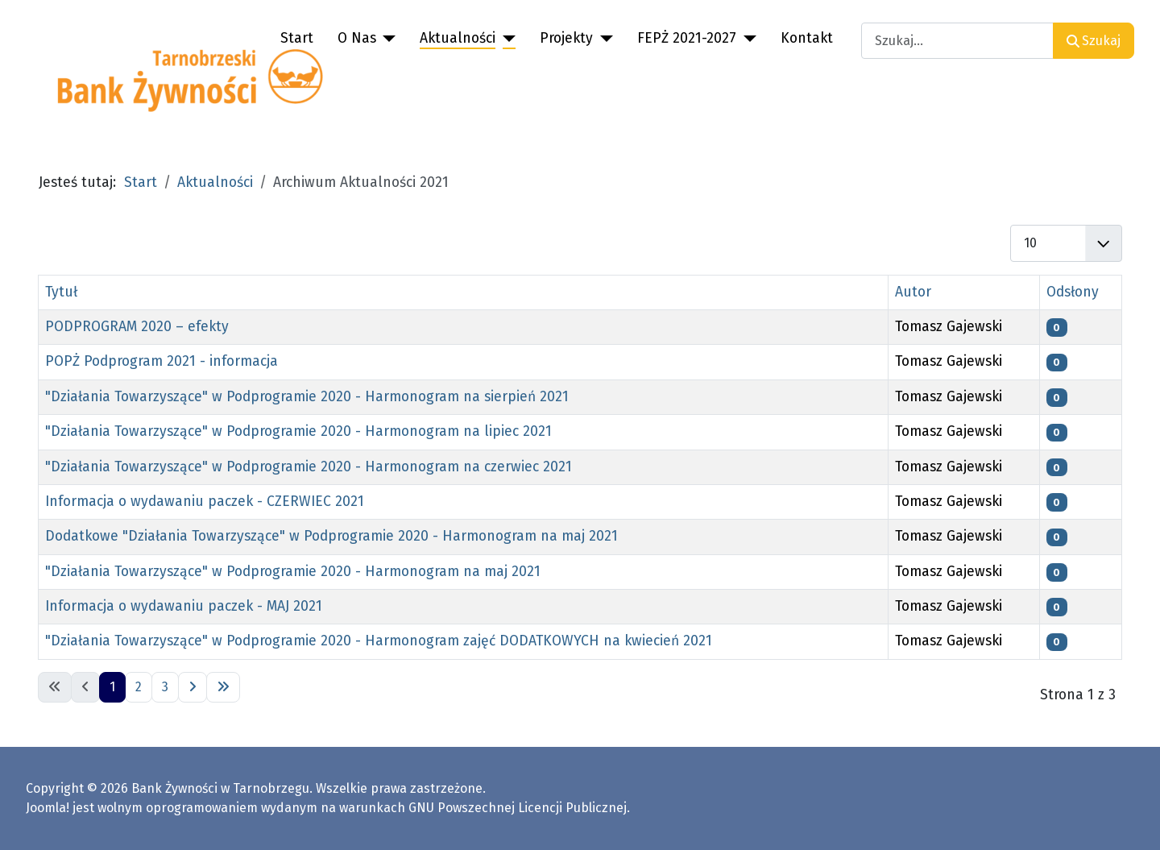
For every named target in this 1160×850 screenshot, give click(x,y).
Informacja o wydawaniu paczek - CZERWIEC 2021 (204, 501)
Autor (913, 292)
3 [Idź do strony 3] (165, 687)
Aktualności (457, 38)
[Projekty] (603, 38)
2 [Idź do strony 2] (138, 687)
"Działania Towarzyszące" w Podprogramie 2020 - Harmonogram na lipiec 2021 (298, 431)
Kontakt (807, 38)
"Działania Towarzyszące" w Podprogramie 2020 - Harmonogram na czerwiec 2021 (308, 466)
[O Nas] (386, 38)
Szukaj (1094, 40)
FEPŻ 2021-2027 (686, 38)
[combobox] (957, 41)
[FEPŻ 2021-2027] (746, 38)
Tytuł (61, 292)
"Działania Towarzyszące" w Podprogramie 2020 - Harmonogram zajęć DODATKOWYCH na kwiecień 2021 (378, 640)
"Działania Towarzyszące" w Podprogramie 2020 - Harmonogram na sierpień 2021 (307, 396)
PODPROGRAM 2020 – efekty (137, 326)
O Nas (357, 38)
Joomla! (47, 807)
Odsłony (1072, 292)
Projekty (566, 38)
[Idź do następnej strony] (192, 687)
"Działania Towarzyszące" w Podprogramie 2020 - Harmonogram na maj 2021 (293, 571)
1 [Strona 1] (112, 687)
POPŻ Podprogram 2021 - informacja (161, 361)
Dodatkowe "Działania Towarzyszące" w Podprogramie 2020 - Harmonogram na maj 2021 (331, 536)
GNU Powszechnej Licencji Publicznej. (519, 807)
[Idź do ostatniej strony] (223, 687)
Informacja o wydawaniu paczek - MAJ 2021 (183, 606)
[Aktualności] (505, 38)
